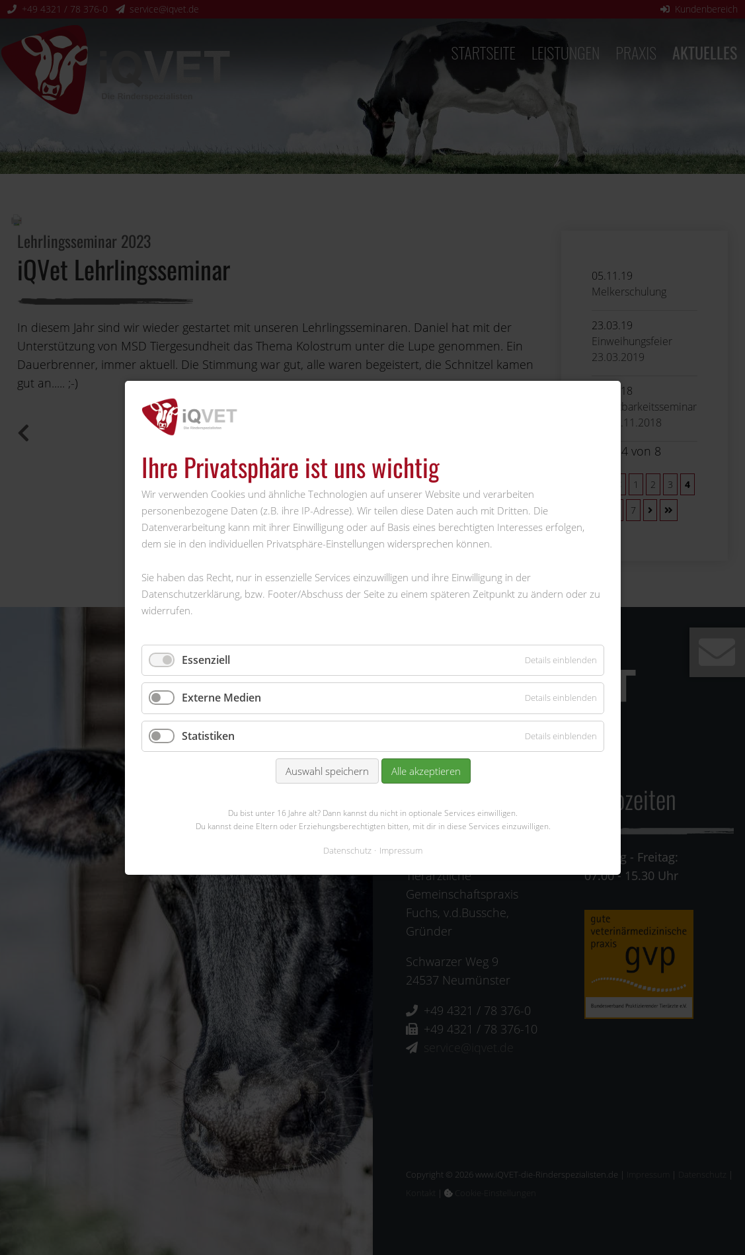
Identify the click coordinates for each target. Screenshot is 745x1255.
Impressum (400, 850)
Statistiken (208, 735)
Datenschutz (347, 850)
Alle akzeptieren (425, 771)
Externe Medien (221, 697)
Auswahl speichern (326, 771)
